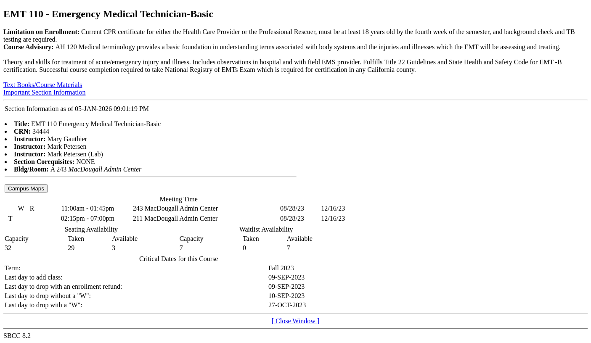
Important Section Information (44, 92)
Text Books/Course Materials (42, 84)
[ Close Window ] (295, 321)
